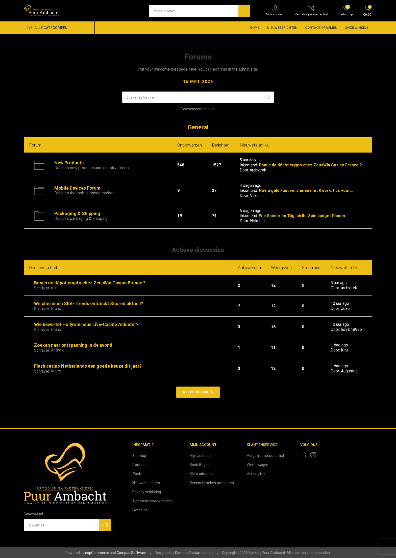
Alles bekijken (198, 392)
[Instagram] (313, 455)
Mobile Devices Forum (77, 188)
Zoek (136, 474)
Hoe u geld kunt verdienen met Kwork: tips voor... (306, 190)
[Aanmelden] (61, 525)
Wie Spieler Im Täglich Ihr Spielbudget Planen (302, 215)
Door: (244, 170)
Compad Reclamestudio (194, 553)
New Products (69, 162)
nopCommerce (97, 553)
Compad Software (131, 553)
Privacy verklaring (146, 492)
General (198, 127)
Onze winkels (356, 28)
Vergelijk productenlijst (311, 14)
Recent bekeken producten (212, 483)
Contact (139, 464)
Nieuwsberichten (146, 483)
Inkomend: (249, 165)
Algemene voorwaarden (152, 501)
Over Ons (139, 510)
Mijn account (275, 14)
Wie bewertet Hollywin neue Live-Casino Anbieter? (86, 324)
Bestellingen (200, 464)
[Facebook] (305, 455)
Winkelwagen (257, 464)
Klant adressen (202, 474)
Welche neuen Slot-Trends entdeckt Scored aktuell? (88, 303)
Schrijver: (42, 288)
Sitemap (139, 455)
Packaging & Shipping (77, 213)
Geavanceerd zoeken (198, 109)
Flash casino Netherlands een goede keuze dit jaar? (88, 366)
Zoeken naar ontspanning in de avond (73, 345)
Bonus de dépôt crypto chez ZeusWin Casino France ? (310, 165)
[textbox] (193, 11)
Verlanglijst (256, 474)
